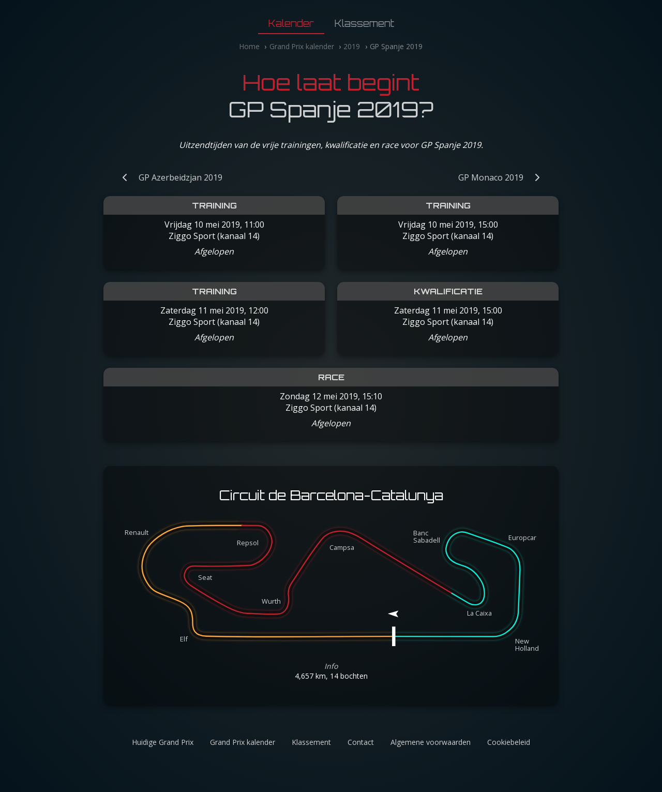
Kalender (291, 23)
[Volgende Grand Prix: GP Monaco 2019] (504, 177)
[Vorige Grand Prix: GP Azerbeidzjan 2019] (167, 177)
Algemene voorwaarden (430, 742)
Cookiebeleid (508, 742)
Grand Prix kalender (301, 46)
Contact (361, 742)
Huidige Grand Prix (162, 742)
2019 (351, 46)
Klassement (364, 23)
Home (249, 46)
